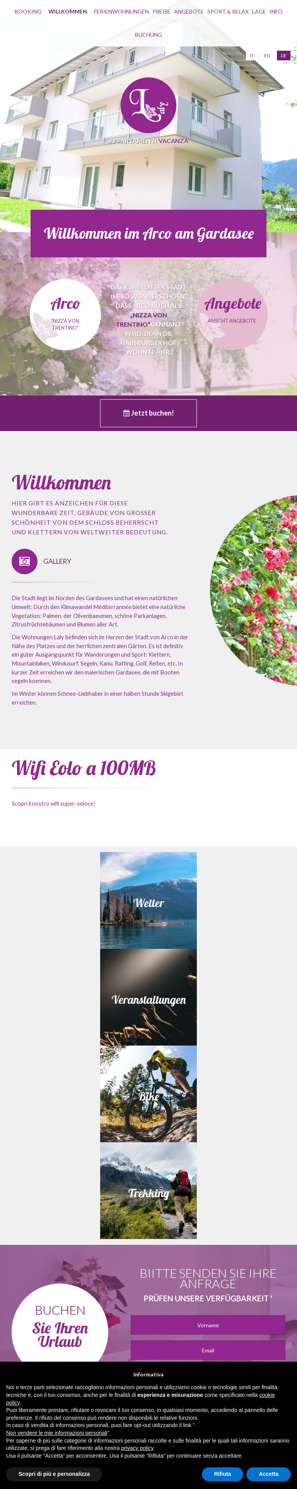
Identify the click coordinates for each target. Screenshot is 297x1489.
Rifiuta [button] (222, 1474)
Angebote (189, 11)
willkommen (67, 11)
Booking (28, 11)
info (276, 11)
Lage (259, 11)
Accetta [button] (268, 1474)
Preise (161, 11)
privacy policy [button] (137, 1448)
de (284, 55)
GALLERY (41, 562)
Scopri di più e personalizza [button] (54, 1474)
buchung (148, 34)
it (252, 55)
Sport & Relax (228, 11)
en (267, 55)
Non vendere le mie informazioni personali (56, 1433)
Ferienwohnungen (121, 11)
